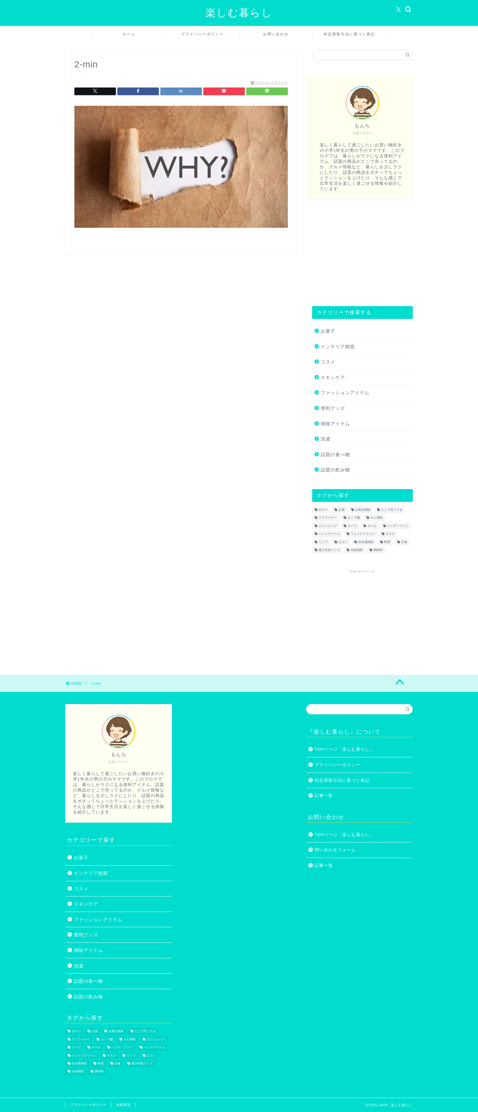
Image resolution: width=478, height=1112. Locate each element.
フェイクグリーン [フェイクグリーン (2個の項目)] (363, 534)
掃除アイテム (335, 423)
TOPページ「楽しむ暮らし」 (344, 749)
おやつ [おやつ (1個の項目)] (323, 509)
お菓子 (328, 331)
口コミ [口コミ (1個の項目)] (343, 542)
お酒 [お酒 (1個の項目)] (341, 509)
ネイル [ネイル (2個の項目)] (371, 525)
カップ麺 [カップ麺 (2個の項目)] (354, 518)
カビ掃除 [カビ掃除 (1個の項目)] (376, 518)
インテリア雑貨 (338, 346)
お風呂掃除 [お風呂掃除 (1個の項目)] (362, 509)
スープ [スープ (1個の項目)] (352, 525)
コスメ (328, 361)
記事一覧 (324, 795)
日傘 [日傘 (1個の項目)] (404, 542)
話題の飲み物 (335, 469)
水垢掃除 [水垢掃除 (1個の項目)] (357, 550)
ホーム (129, 34)
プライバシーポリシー (202, 34)
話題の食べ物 (335, 454)
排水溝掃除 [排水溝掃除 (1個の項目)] (365, 542)
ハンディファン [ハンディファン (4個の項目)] (397, 525)
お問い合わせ (276, 34)
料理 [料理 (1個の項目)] (387, 542)
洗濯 (325, 439)
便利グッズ (333, 408)
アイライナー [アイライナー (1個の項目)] (328, 518)
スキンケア (333, 377)
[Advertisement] (362, 253)
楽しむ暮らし (239, 12)
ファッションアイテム (345, 392)
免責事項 (123, 1105)
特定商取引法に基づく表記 (349, 34)
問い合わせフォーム (335, 850)
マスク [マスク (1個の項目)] (390, 534)
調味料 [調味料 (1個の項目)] (378, 550)
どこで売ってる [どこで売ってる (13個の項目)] (391, 509)
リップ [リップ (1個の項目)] (323, 542)
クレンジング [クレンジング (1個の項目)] (328, 525)
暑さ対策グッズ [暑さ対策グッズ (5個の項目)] (329, 550)
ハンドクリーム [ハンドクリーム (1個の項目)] (329, 534)
